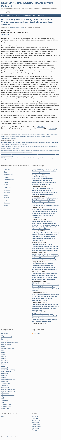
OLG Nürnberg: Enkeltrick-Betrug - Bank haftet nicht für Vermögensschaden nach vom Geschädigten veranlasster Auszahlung (27, 21)
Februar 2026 (36, 420)
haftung (47, 134)
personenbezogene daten (8, 379)
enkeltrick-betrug (35, 134)
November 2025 (36, 426)
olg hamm (4, 375)
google (3, 354)
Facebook (7, 203)
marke (3, 366)
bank (19, 134)
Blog (2, 15)
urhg (2, 397)
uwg (2, 398)
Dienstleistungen (9, 179)
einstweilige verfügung (7, 348)
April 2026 (35, 416)
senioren (43, 136)
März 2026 (35, 418)
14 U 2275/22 (5, 34)
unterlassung (5, 387)
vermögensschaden (5, 138)
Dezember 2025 (36, 424)
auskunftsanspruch (6, 337)
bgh (2, 339)
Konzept (6, 177)
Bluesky (6, 195)
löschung (3, 364)
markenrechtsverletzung (8, 369)
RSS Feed (37, 333)
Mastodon (7, 192)
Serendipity (9, 436)
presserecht (4, 381)
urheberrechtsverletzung (8, 395)
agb (2, 335)
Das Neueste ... (36, 428)
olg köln (3, 377)
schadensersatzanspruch (20, 136)
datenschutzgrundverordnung (9, 342)
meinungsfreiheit (6, 371)
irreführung (4, 360)
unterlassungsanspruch (8, 389)
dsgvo (3, 346)
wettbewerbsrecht (6, 404)
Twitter (6, 205)
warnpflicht (13, 138)
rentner (7, 136)
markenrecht (4, 368)
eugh (2, 350)
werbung (3, 402)
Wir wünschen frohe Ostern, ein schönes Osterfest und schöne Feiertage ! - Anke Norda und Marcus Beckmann (44, 171)
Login (2, 416)
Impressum (10, 15)
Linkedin (6, 200)
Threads (6, 197)
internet (3, 358)
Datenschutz (7, 187)
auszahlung (14, 134)
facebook (4, 352)
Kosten (6, 182)
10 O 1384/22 (41, 127)
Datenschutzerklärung (29, 15)
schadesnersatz (30, 136)
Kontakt (18, 15)
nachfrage (52, 134)
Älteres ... (34, 430)
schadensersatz (5, 383)
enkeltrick (28, 134)
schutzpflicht (37, 136)
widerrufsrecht (5, 408)
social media (4, 385)
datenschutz (4, 341)
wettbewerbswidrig (6, 406)
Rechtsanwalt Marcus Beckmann (17, 27)
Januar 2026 (35, 422)
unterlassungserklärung (8, 391)
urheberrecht (5, 393)
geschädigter (42, 134)
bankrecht (23, 134)
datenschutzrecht (6, 344)
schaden (12, 136)
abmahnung (4, 333)
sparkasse (47, 136)
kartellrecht (4, 362)
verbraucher (4, 400)
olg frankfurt (4, 373)
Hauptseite (41, 15)
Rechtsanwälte (8, 174)
